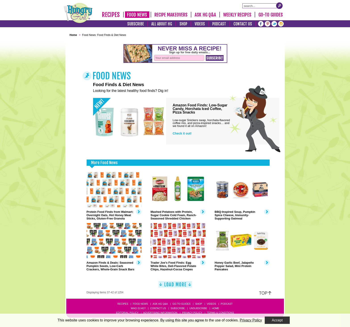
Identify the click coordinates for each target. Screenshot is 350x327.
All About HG (161, 24)
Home (215, 308)
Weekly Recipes (237, 15)
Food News (137, 15)
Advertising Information (160, 312)
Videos (200, 24)
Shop (183, 24)
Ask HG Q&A (205, 15)
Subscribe (135, 24)
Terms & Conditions (220, 312)
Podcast (219, 24)
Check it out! (182, 133)
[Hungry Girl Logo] (78, 13)
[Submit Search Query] (279, 5)
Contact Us (242, 24)
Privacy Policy (192, 312)
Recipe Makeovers (171, 15)
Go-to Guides (181, 303)
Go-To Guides (270, 15)
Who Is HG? (138, 308)
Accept (277, 320)
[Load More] (175, 286)
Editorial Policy (127, 312)
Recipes (111, 15)
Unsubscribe (198, 308)
